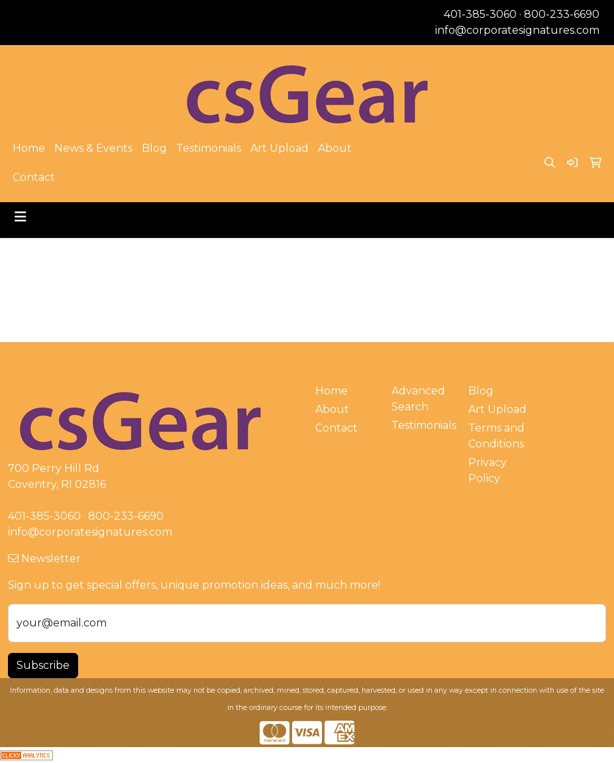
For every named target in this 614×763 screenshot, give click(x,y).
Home (29, 148)
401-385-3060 (480, 14)
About (335, 148)
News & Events (93, 148)
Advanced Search (418, 398)
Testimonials (208, 148)
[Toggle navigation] (20, 216)
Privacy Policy (487, 470)
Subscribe (43, 665)
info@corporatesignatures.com (517, 30)
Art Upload (279, 148)
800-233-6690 (561, 14)
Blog (154, 148)
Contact (34, 177)
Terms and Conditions (496, 436)
